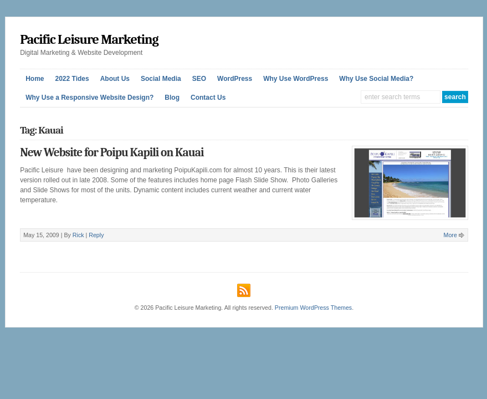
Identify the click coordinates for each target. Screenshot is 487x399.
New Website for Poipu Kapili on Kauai (111, 152)
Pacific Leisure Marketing (89, 39)
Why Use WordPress (295, 79)
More (450, 235)
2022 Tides (72, 79)
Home (34, 79)
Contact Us (208, 97)
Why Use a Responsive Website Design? (89, 97)
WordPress (234, 79)
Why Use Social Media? (376, 79)
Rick (78, 235)
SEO (199, 79)
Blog (172, 97)
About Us (115, 79)
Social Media (161, 79)
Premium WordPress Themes (313, 307)
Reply (96, 235)
